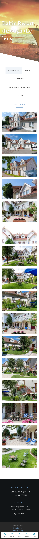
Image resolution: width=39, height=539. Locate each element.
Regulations (17, 528)
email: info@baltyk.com (19, 507)
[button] (19, 535)
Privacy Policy (18, 531)
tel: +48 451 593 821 (19, 495)
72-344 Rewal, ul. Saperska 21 (20, 492)
